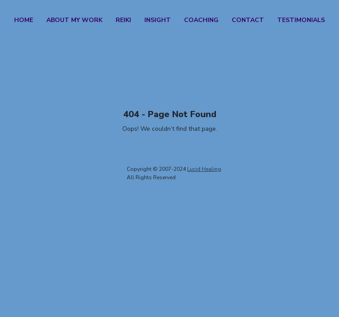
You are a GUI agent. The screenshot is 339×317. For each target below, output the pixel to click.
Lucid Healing (204, 169)
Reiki (123, 20)
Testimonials (301, 20)
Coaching (201, 20)
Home (23, 20)
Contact (248, 20)
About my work (74, 20)
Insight (157, 20)
